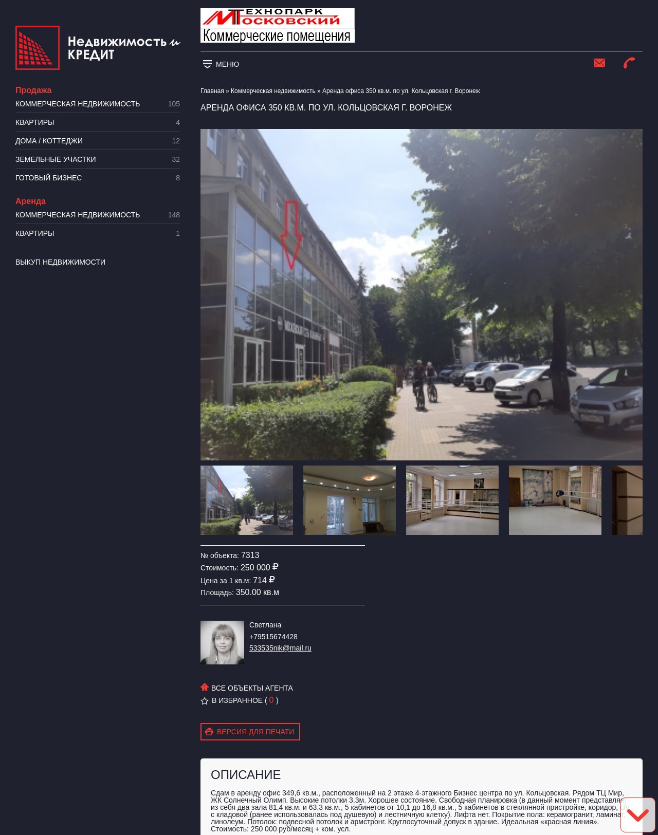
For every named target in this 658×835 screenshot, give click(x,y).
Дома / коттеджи (97, 141)
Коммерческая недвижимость (97, 104)
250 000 (255, 567)
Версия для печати (249, 732)
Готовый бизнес (97, 178)
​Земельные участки (97, 159)
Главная (212, 91)
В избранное (231, 700)
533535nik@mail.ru (280, 648)
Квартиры (97, 122)
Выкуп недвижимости (60, 262)
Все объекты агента (246, 688)
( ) (272, 700)
